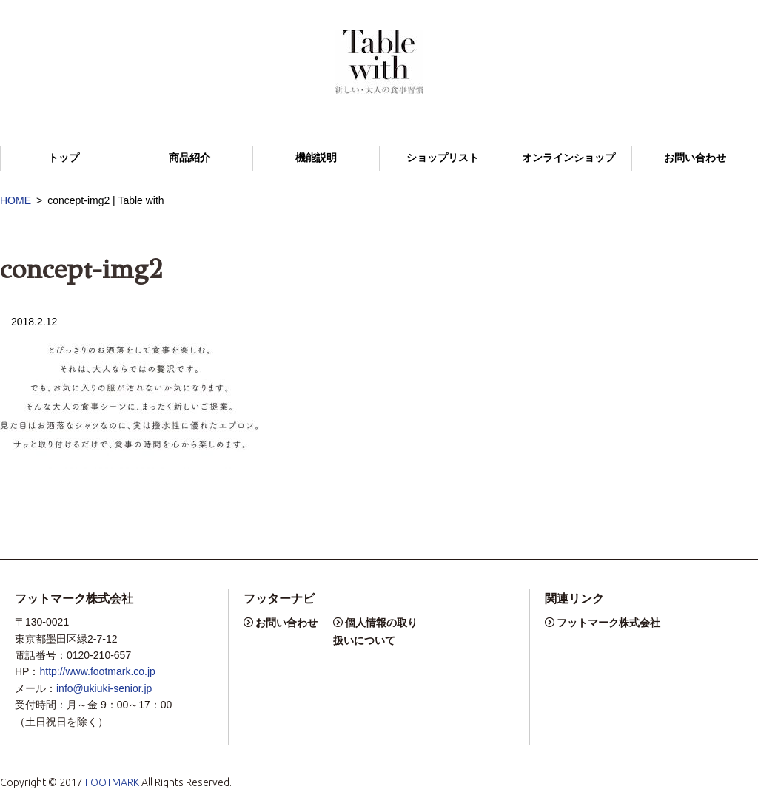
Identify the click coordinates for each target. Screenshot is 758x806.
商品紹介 (189, 158)
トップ (63, 158)
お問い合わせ (695, 158)
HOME (15, 200)
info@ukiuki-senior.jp (104, 688)
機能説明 (316, 158)
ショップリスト (442, 158)
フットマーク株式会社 (608, 623)
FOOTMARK (112, 782)
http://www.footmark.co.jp (97, 671)
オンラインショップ (568, 158)
